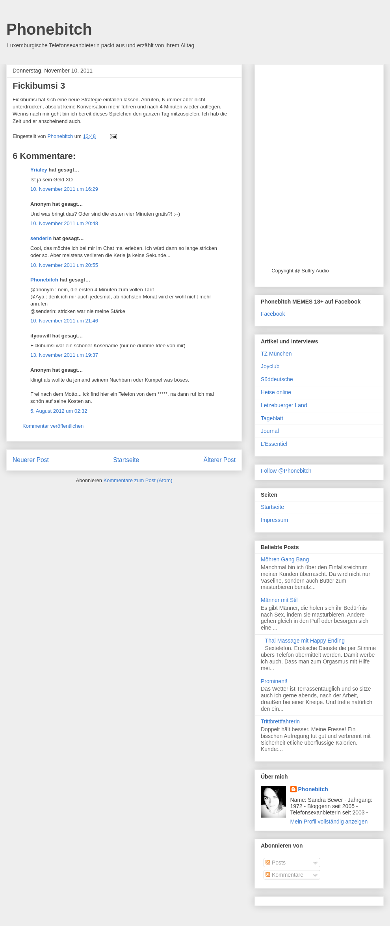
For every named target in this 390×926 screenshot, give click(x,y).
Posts (276, 862)
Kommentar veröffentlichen (53, 426)
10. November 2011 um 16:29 (64, 189)
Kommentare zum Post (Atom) (138, 480)
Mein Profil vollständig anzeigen (329, 821)
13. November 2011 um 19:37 (64, 355)
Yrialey (38, 170)
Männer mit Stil (279, 600)
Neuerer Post (31, 459)
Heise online (276, 392)
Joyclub (270, 366)
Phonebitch (49, 29)
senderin (41, 238)
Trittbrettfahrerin (280, 721)
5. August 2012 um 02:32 (58, 411)
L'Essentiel (274, 444)
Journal (270, 431)
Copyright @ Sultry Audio (300, 271)
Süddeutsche (277, 379)
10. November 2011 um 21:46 (64, 321)
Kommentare (284, 875)
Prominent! (274, 681)
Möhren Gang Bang (285, 559)
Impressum (274, 520)
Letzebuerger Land (284, 405)
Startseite (126, 459)
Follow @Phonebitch (286, 471)
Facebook (273, 314)
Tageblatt (272, 418)
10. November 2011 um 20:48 (64, 223)
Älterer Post (220, 459)
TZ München (276, 353)
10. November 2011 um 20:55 (64, 265)
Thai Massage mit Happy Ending (305, 640)
